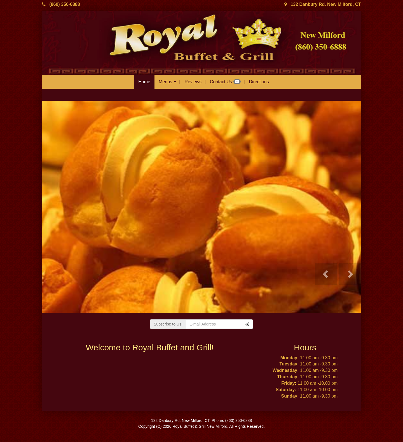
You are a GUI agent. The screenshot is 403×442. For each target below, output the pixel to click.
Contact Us (225, 81)
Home (144, 81)
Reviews (192, 81)
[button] (326, 274)
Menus (167, 81)
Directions (259, 81)
